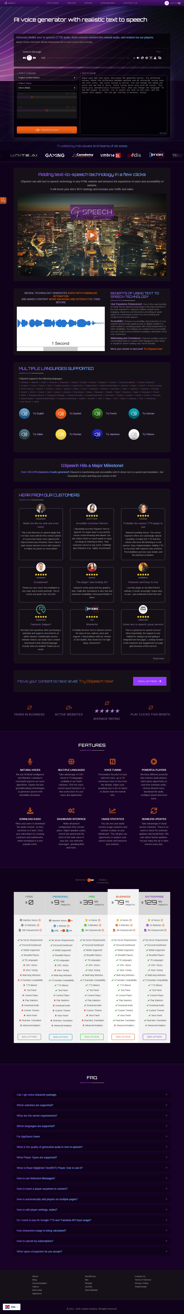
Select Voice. (25, 83)
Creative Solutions (89, 1309)
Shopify (88, 1283)
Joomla (88, 1286)
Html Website (91, 1290)
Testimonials (141, 1286)
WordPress (90, 1276)
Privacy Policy (142, 1283)
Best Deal (37, 1290)
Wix (87, 1279)
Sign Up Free (149, 681)
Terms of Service (143, 1279)
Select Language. (28, 73)
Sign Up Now (60, 1037)
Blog (34, 1279)
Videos (35, 1286)
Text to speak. (89, 73)
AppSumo (37, 1293)
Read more (158, 658)
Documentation (39, 1283)
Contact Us (140, 1276)
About (35, 1276)
